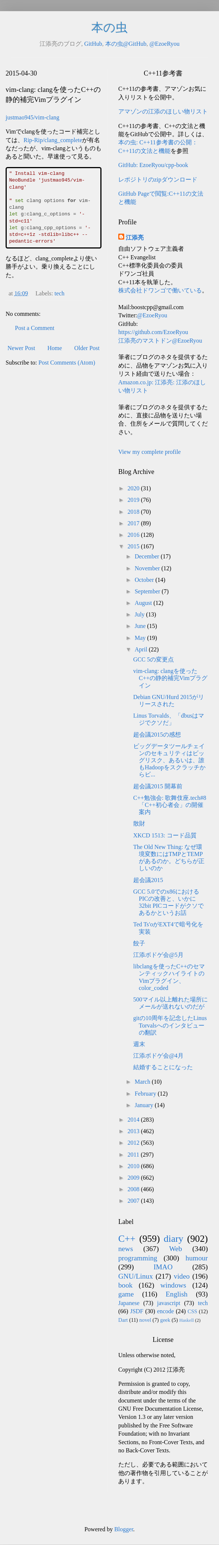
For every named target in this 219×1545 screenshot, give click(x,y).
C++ (126, 1238)
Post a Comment (34, 328)
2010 (134, 1166)
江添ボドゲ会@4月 (158, 1055)
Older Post (87, 348)
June (141, 626)
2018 (134, 512)
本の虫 (109, 27)
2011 (134, 1154)
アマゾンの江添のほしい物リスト (163, 111)
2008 (134, 1189)
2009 (134, 1177)
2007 (134, 1201)
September (148, 591)
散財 (139, 823)
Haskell (186, 1320)
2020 (134, 488)
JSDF (137, 1311)
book (125, 1285)
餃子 (139, 943)
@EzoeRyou (164, 44)
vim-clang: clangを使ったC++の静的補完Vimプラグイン (170, 678)
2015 (134, 546)
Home (54, 348)
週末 (139, 1044)
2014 (134, 1119)
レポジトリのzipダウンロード (157, 179)
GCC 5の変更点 (153, 659)
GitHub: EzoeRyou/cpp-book (153, 165)
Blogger (123, 1529)
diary (174, 1238)
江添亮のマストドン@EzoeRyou (160, 340)
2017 (134, 523)
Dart (123, 1320)
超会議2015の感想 (157, 734)
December (148, 556)
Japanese (129, 1303)
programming (137, 1258)
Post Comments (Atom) (66, 362)
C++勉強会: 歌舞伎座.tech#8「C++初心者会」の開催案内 (169, 805)
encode (165, 1311)
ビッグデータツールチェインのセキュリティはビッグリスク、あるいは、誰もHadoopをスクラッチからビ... (169, 760)
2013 (134, 1131)
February (146, 1093)
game (126, 1294)
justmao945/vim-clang (32, 117)
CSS (192, 1311)
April (142, 649)
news (125, 1249)
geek (165, 1320)
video (182, 1276)
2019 (134, 500)
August (144, 603)
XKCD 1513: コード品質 (165, 835)
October (145, 580)
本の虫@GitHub (126, 44)
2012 (134, 1142)
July (140, 614)
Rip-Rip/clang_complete (53, 140)
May (141, 638)
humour (196, 1258)
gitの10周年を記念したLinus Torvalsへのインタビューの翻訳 (170, 1025)
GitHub (93, 44)
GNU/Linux (135, 1276)
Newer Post (21, 348)
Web (175, 1249)
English (177, 1294)
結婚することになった (163, 1067)
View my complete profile (149, 452)
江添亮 (135, 237)
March (143, 1081)
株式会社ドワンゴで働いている (160, 290)
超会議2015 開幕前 (157, 786)
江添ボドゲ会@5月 (158, 955)
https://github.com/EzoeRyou (153, 332)
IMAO (162, 1267)
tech (59, 293)
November (148, 568)
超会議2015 (148, 880)
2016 (134, 535)
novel (145, 1320)
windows (173, 1285)
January (145, 1105)
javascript (168, 1303)
